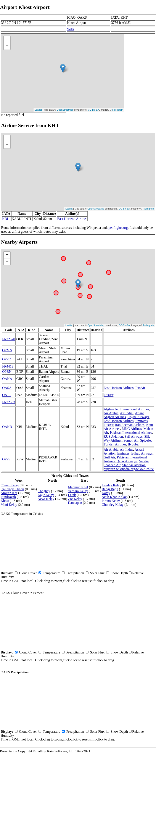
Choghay (44, 491)
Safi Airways (134, 436)
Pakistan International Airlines (131, 432)
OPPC (6, 359)
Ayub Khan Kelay (114, 497)
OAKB (7, 427)
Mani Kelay (9, 505)
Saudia (144, 461)
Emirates (141, 421)
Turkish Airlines (115, 444)
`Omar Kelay (10, 485)
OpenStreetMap (65, 109)
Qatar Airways (127, 461)
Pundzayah (8, 497)
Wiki (70, 29)
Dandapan (75, 503)
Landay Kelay (111, 485)
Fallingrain (117, 109)
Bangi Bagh (110, 489)
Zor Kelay (75, 499)
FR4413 (7, 366)
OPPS (6, 459)
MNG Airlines (132, 429)
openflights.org (117, 227)
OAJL (6, 395)
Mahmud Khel (78, 487)
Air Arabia (111, 413)
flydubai (133, 444)
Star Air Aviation (134, 465)
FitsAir (140, 388)
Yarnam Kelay (78, 491)
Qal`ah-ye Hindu (12, 489)
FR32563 (8, 402)
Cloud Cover (28, 573)
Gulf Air (109, 457)
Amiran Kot (9, 493)
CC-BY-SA (93, 109)
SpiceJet (146, 440)
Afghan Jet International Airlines (126, 409)
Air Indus (126, 449)
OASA (7, 388)
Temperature (51, 573)
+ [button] (7, 39)
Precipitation (75, 573)
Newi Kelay (46, 499)
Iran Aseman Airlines (130, 425)
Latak (72, 495)
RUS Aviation (113, 436)
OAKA (7, 379)
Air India (126, 413)
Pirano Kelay (111, 501)
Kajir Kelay (46, 495)
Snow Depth (119, 573)
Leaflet (38, 109)
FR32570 (8, 339)
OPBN (6, 371)
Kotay (106, 493)
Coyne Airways (138, 417)
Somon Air (131, 440)
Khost (5, 501)
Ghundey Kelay (113, 505)
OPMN (7, 350)
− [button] (7, 46)
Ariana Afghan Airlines (124, 415)
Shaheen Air (112, 465)
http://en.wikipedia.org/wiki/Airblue (129, 469)
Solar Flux (97, 573)
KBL (5, 219)
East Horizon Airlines (72, 219)
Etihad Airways (142, 453)
